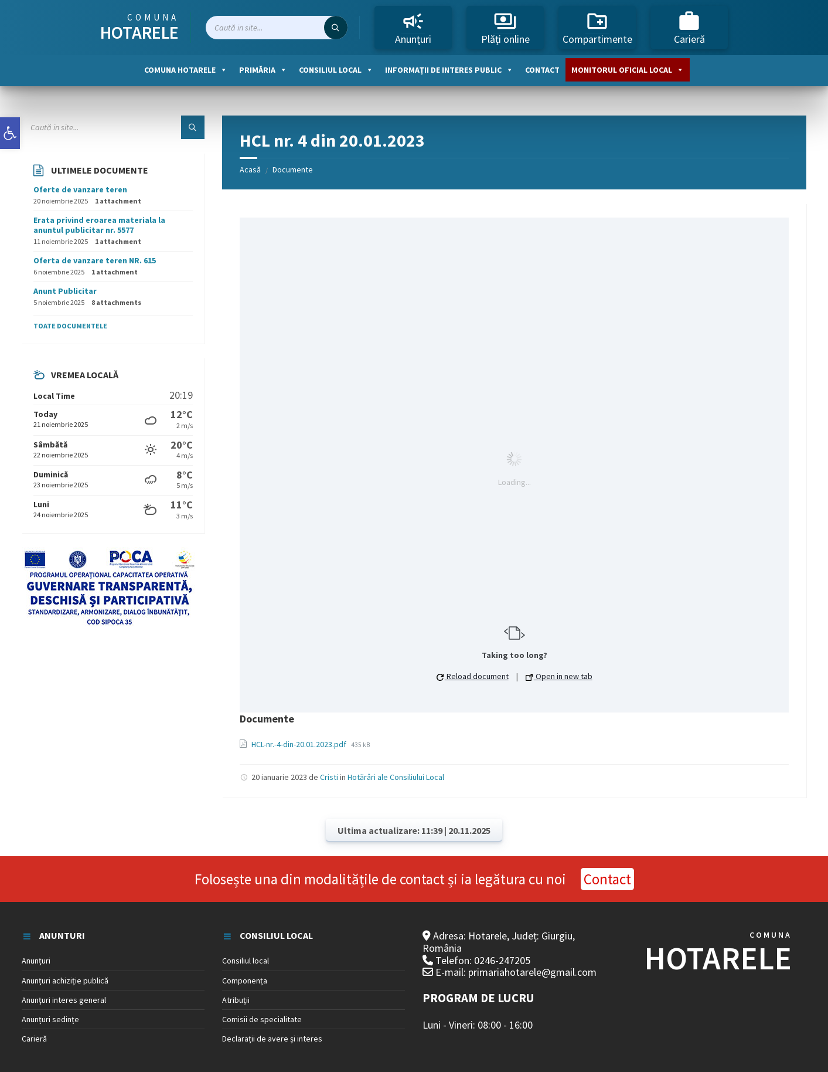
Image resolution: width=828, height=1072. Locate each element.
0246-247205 (502, 960)
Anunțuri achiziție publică (65, 980)
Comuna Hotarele (185, 70)
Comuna (139, 27)
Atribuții (236, 1000)
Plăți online (505, 27)
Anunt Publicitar (65, 291)
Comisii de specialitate (262, 1019)
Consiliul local (336, 70)
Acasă (250, 169)
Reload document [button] (473, 676)
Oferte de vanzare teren (80, 189)
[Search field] (276, 27)
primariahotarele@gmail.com (532, 972)
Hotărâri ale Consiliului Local (395, 777)
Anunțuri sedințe (50, 1019)
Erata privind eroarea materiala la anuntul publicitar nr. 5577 (99, 225)
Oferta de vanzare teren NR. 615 (94, 260)
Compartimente (597, 27)
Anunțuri (413, 27)
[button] (10, 133)
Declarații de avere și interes (272, 1038)
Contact (542, 70)
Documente (292, 169)
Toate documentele (70, 325)
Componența (244, 980)
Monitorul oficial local (627, 70)
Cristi (329, 777)
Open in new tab (559, 676)
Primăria (263, 70)
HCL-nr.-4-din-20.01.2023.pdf (299, 744)
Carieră (689, 27)
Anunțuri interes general (64, 1000)
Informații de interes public (449, 70)
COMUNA (718, 953)
